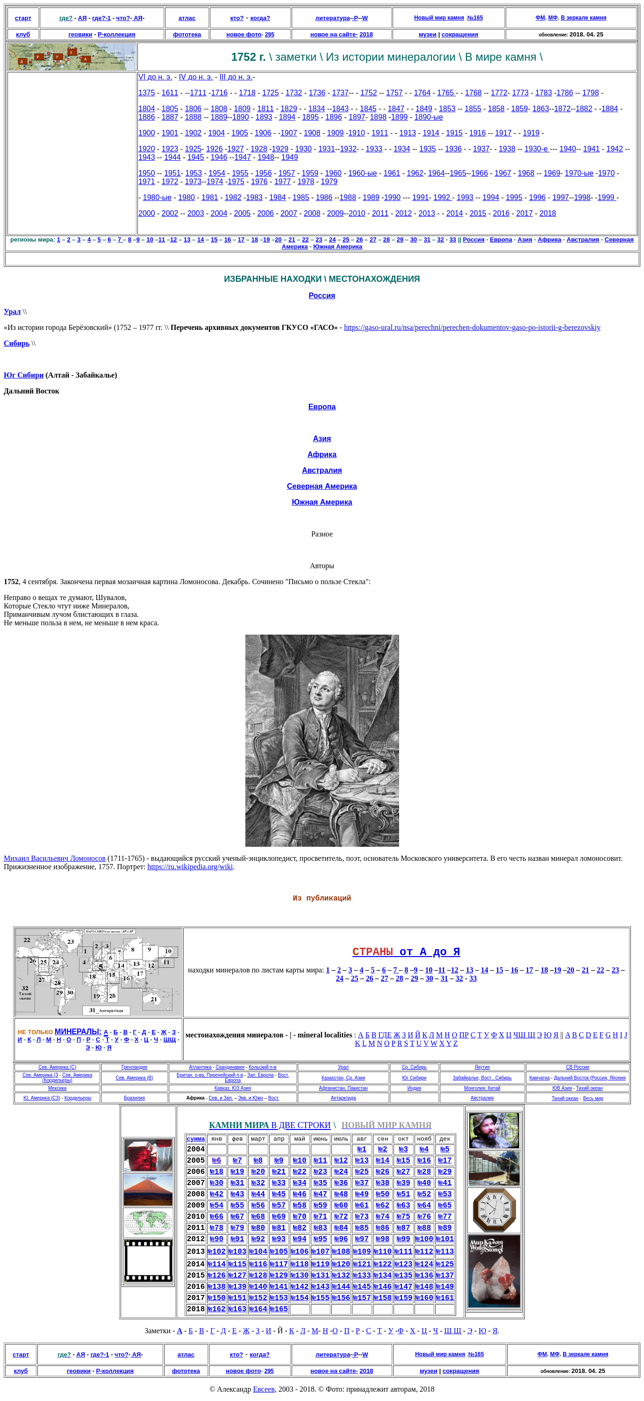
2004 (219, 213)
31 (427, 239)
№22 (300, 1172)
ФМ (540, 17)
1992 (443, 197)
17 (241, 239)
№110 (383, 1252)
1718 (247, 93)
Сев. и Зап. (221, 1098)
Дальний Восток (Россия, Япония (590, 1077)
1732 (294, 93)
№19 (237, 1172)
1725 (270, 93)
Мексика (57, 1088)
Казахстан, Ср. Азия (343, 1077)
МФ (553, 17)
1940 (567, 149)
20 (278, 239)
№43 (237, 1194)
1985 (301, 197)
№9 (278, 1161)
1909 (335, 133)
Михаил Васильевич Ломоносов (55, 858)
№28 (424, 1172)
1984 (277, 197)
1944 (172, 157)
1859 (519, 109)
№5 (445, 1149)
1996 (537, 197)
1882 (584, 109)
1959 (310, 173)
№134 (383, 1276)
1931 (326, 149)
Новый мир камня (439, 17)
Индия (415, 1088)
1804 (146, 109)
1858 (496, 109)
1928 (258, 149)
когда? (260, 17)
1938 (507, 149)
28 (386, 239)
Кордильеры (78, 1098)
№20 (258, 1172)
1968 (526, 173)
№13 (362, 1161)
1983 (254, 197)
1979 (329, 182)
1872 (562, 109)
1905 (239, 133)
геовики (80, 34)
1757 (394, 93)
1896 (333, 117)
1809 (242, 109)
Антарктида (343, 1098)
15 (214, 239)
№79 (237, 1228)
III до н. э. (236, 77)
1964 (436, 173)
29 (400, 239)
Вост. (273, 1098)
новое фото (243, 34)
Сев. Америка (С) (57, 1067)
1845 (368, 109)
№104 (258, 1252)
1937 (481, 149)
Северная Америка (322, 486)
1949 (289, 157)
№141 (279, 1287)
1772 (499, 93)
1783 (543, 93)
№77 (445, 1217)
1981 (209, 197)
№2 (382, 1149)
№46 (300, 1194)
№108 (341, 1252)
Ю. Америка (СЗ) (41, 1098)
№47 (320, 1194)
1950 (146, 173)
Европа (501, 239)
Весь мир (593, 1098)
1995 (514, 197)
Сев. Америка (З (40, 1075)
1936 (453, 149)
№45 (279, 1194)
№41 (445, 1183)
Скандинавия (229, 1067)
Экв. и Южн (250, 1098)
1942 (615, 149)
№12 (341, 1161)
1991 (420, 197)
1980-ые (157, 197)
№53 (445, 1194)
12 (173, 239)
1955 (240, 173)
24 (332, 239)
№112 (424, 1252)
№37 (362, 1183)
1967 (502, 173)
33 (453, 239)
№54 (216, 1205)
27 (373, 239)
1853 (447, 109)
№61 (362, 1205)
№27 (403, 1172)
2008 (312, 213)
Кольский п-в (263, 1067)
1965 (458, 173)
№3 (403, 1149)
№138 (217, 1287)
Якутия (482, 1067)
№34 (300, 1183)
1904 (216, 133)
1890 (240, 117)
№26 (383, 1172)
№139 (237, 1287)
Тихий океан (589, 1088)
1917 (503, 133)
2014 (454, 213)
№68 (258, 1217)
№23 (320, 1172)
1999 (607, 197)
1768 (473, 93)
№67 (237, 1217)
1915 (454, 133)
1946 (219, 157)
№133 (362, 1276)
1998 (582, 197)
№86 (383, 1228)
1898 (378, 117)
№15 (403, 1161)
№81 (279, 1228)
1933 (374, 149)
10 (149, 239)
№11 (320, 1161)
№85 (362, 1228)
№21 (279, 1172)
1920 (146, 149)
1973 (193, 182)
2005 (242, 213)
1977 (282, 182)
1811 (265, 109)
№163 (237, 1309)
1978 (306, 182)
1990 (392, 197)
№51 (403, 1194)
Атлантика (200, 1067)
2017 (524, 213)
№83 (320, 1228)
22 (305, 239)
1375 (146, 93)
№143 (320, 1287)
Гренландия (134, 1067)
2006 (265, 213)
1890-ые (429, 117)
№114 (217, 1264)
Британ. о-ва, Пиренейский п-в (210, 1075)
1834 (316, 109)
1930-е (537, 149)
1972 (170, 182)
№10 (300, 1161)
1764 (422, 93)
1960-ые (362, 173)
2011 (380, 213)
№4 (424, 1149)
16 (227, 239)
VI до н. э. (155, 77)
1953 (194, 173)
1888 (193, 117)
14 (200, 239)
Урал (12, 311)
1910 (356, 133)
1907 (288, 133)
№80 (258, 1228)
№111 (403, 1252)
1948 (266, 157)
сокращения (460, 34)
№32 (258, 1183)
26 (359, 239)
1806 (193, 109)
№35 (320, 1183)
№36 (341, 1183)
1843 (340, 109)
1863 (540, 109)
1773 (520, 93)
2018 (366, 34)
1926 (214, 149)
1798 (590, 93)
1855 (473, 109)
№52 (424, 1194)
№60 (341, 1205)
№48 (341, 1194)
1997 (560, 197)
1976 (259, 182)
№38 (383, 1183)
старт (23, 17)
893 (266, 117)
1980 (186, 197)
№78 (216, 1228)
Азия (525, 239)
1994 (490, 197)
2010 (357, 213)
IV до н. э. (196, 77)
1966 (479, 173)
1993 (465, 197)
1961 (392, 173)
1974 (215, 182)
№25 (362, 1172)
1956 (263, 173)
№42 (216, 1194)
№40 (424, 1183)
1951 (172, 173)
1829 (288, 109)
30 (413, 239)
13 (187, 239)
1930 (303, 149)
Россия (322, 296)
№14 (383, 1161)
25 (346, 239)
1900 (146, 133)
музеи (427, 34)
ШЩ (170, 1039)
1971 (146, 182)
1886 (146, 117)
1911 (380, 133)
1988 (347, 197)
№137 (445, 1276)
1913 (408, 133)
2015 (478, 213)
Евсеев (263, 1389)
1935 (427, 149)
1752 (368, 93)
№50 (383, 1194)
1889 (219, 117)
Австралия (583, 239)
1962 (415, 173)
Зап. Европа (260, 1075)
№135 (403, 1276)
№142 (299, 1287)
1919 (531, 133)
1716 (219, 93)
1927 (235, 149)
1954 (216, 173)
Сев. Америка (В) (134, 1077)
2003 (195, 213)
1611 (170, 93)
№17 (445, 1161)
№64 (424, 1205)
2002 (170, 213)
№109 (362, 1252)
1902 (193, 133)
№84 (341, 1228)
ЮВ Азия (562, 1088)
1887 (170, 117)
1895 (310, 117)
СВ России (577, 1067)
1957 (287, 173)
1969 (552, 173)
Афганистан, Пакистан (343, 1088)
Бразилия (134, 1098)
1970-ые (579, 173)
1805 (170, 109)
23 (318, 239)
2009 (335, 213)
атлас (187, 17)
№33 (279, 1183)
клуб (23, 34)
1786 (565, 93)
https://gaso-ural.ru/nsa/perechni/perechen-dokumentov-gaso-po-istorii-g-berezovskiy (472, 327)
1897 (357, 117)
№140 (258, 1287)
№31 (237, 1183)
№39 (403, 1183)
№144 (341, 1287)
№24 (341, 1172)
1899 (399, 117)
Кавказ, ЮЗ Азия (233, 1088)
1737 (340, 93)
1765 (446, 93)
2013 (427, 213)
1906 (263, 133)
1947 (242, 157)
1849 (423, 109)
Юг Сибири (23, 375)
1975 (236, 182)
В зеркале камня (584, 17)
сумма (196, 1139)
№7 (237, 1161)
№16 (424, 1161)
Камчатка (540, 1077)
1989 (371, 197)
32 (440, 239)
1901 (170, 133)
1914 (430, 133)
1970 (606, 173)
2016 (501, 213)
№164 (258, 1309)
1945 (195, 157)
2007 (288, 213)
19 (266, 239)
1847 (396, 109)
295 (269, 34)
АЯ (82, 17)
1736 (317, 93)
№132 (341, 1276)
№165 (279, 1309)
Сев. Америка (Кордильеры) (68, 1077)
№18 (216, 1172)
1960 (333, 173)
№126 (217, 1276)
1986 (324, 197)
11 (161, 239)
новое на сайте (333, 34)
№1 (362, 1149)
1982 (233, 197)
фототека (187, 34)
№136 (424, 1276)
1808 (219, 109)
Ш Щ (452, 1331)
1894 (287, 117)
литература (332, 17)
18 (254, 239)
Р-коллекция (117, 34)
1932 (348, 149)
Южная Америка (337, 246)
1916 (477, 133)
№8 (258, 1161)
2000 (146, 213)
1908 (312, 133)
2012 (403, 213)
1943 (146, 157)
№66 (216, 1217)
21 (291, 239)
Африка (549, 239)
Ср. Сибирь (414, 1067)
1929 (280, 149)
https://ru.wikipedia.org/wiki (190, 867)
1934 (402, 149)
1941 (591, 149)
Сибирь (16, 343)
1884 (609, 109)
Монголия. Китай (482, 1088)
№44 (258, 1194)
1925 (193, 149)
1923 (170, 149)
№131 (320, 1276)
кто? (237, 17)
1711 (198, 93)
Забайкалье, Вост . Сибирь (482, 1077)
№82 (300, 1228)
